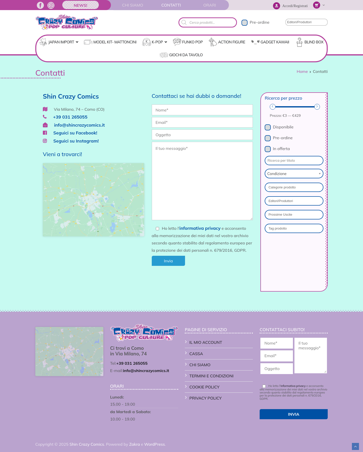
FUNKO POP (192, 42)
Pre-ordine (259, 22)
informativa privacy (200, 228)
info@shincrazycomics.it (74, 125)
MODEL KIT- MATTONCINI (115, 42)
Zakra (134, 444)
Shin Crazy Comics (87, 444)
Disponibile (283, 126)
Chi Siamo (132, 5)
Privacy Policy (205, 398)
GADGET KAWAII (275, 42)
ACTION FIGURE (231, 42)
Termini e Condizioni (211, 375)
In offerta (281, 148)
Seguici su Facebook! (70, 132)
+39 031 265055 (65, 117)
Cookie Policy (204, 386)
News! (80, 5)
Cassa (196, 353)
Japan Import (61, 42)
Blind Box (314, 42)
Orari (209, 5)
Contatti (171, 5)
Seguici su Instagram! (71, 141)
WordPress (154, 444)
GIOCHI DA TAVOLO (186, 54)
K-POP (157, 42)
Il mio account (205, 342)
